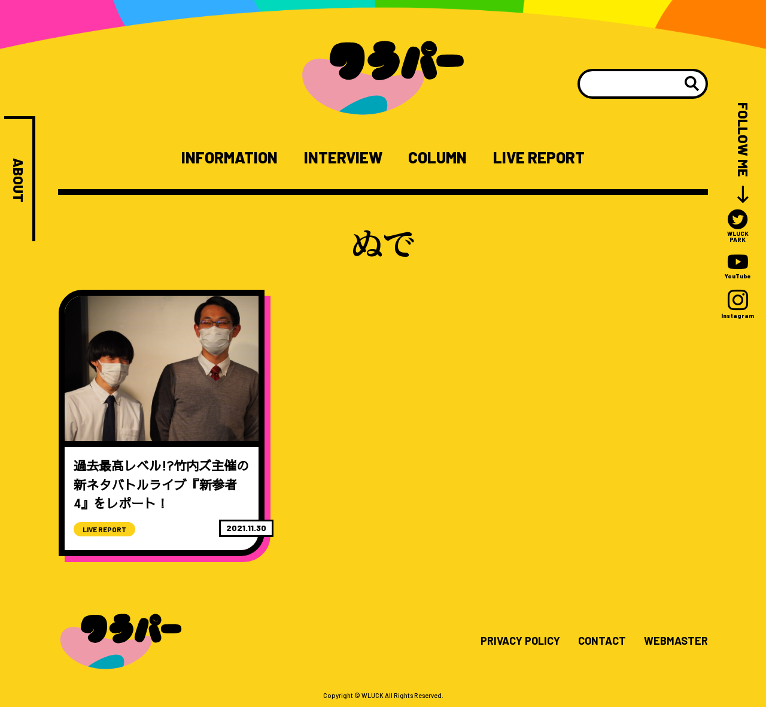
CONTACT (602, 641)
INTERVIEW (343, 157)
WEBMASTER (676, 641)
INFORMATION (229, 157)
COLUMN (437, 157)
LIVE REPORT (539, 157)
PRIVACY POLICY (520, 641)
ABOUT (18, 180)
